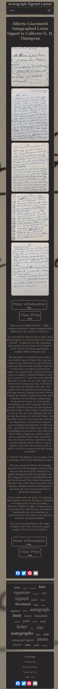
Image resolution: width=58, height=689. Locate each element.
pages (36, 605)
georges (36, 594)
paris (17, 587)
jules (38, 634)
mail (43, 621)
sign (40, 627)
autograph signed (23, 640)
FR (32, 677)
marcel (34, 600)
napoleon (15, 611)
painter (45, 645)
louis (17, 615)
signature (22, 592)
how (42, 587)
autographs (22, 633)
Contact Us (30, 661)
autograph (40, 609)
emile (46, 634)
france (25, 588)
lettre (28, 644)
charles (17, 644)
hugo (43, 605)
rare (35, 621)
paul (26, 621)
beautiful (41, 616)
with (43, 593)
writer (17, 621)
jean (32, 628)
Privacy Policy (30, 667)
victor (42, 600)
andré (36, 645)
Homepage (30, 656)
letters (42, 639)
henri (28, 616)
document (23, 604)
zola (25, 610)
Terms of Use (30, 672)
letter (22, 627)
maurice (33, 588)
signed (21, 598)
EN (27, 677)
